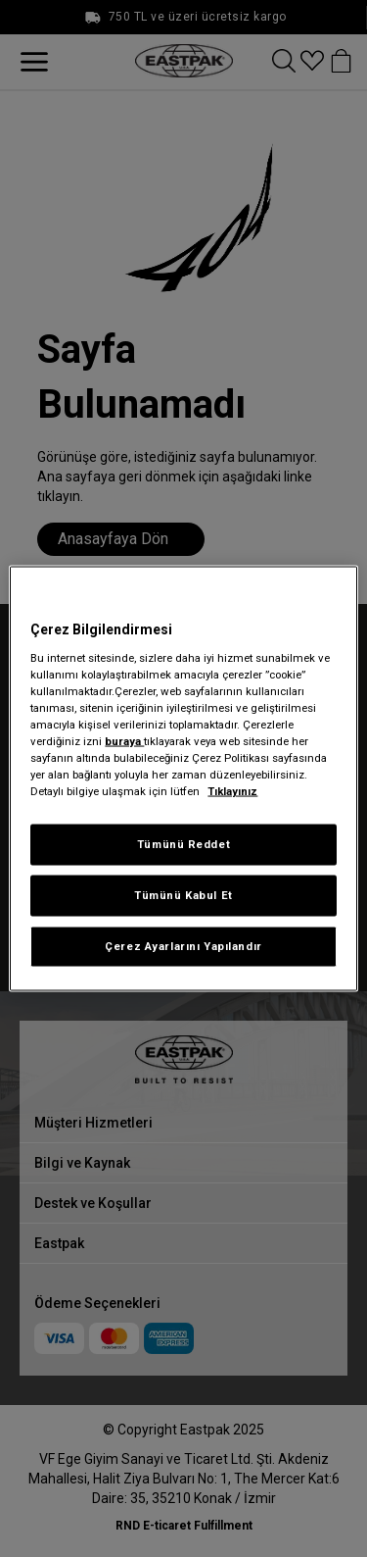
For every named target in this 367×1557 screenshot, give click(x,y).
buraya (124, 740)
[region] (183, 779)
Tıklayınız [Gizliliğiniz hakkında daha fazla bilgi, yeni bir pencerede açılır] (232, 791)
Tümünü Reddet (183, 844)
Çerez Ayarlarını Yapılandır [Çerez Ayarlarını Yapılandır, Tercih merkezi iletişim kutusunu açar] (183, 946)
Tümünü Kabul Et (183, 895)
